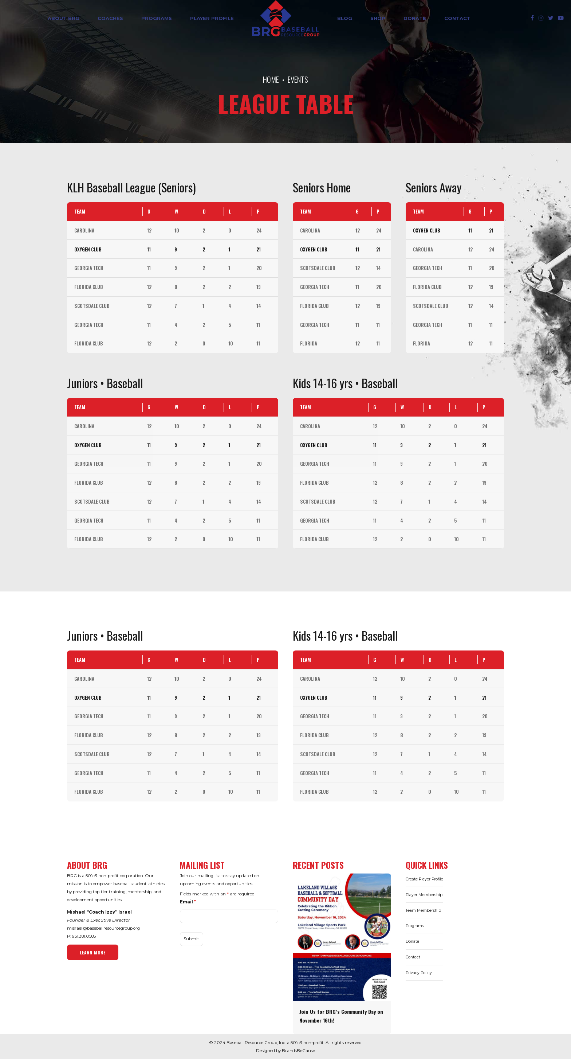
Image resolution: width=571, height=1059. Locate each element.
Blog (344, 18)
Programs (156, 18)
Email (188, 901)
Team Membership (423, 910)
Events (298, 79)
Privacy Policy (419, 972)
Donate (412, 941)
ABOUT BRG (63, 18)
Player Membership (424, 894)
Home (271, 79)
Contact (457, 18)
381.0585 (87, 936)
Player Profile (212, 18)
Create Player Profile (424, 879)
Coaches (110, 18)
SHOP (377, 18)
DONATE (414, 18)
